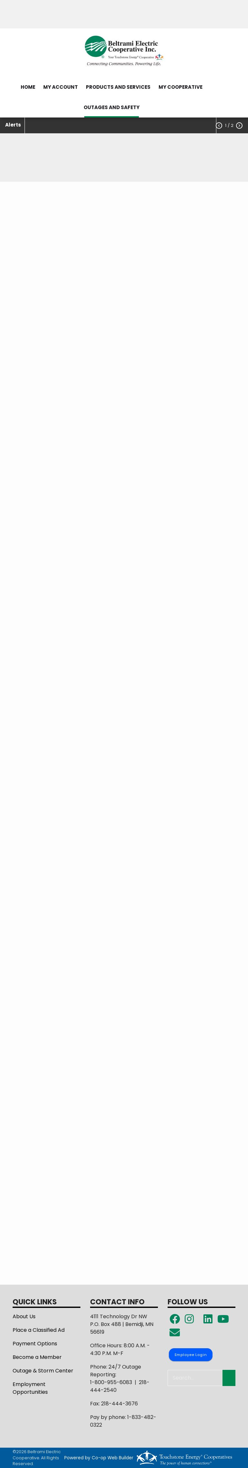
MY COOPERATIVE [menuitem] (180, 87)
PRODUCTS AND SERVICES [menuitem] (118, 87)
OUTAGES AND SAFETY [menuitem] (112, 107)
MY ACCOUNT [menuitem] (60, 87)
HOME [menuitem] (28, 87)
